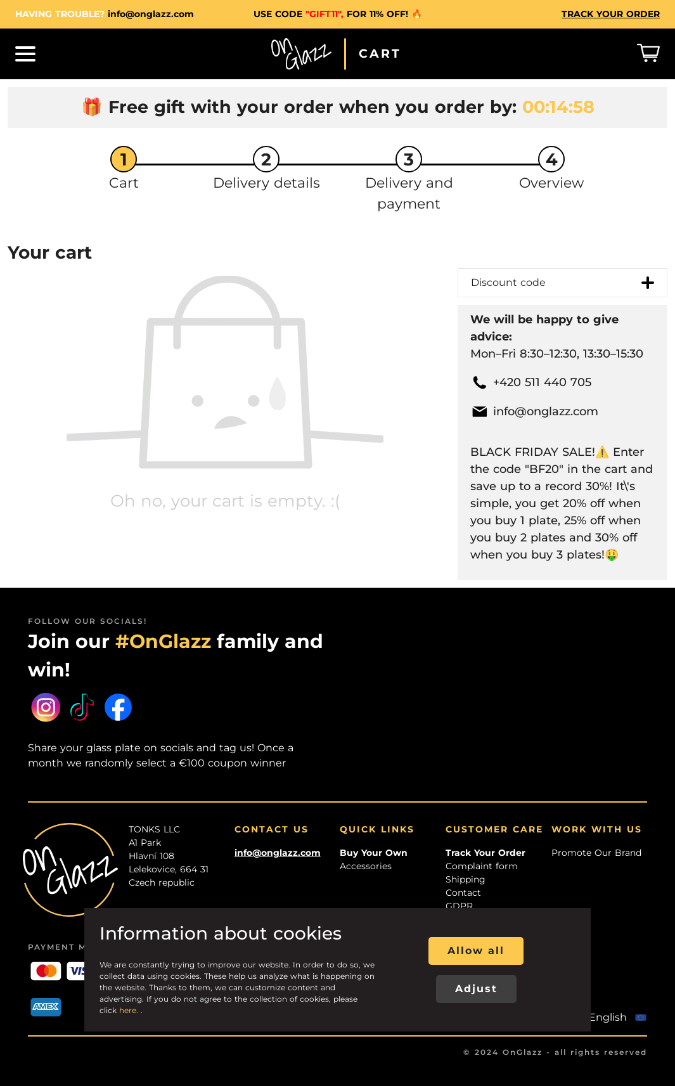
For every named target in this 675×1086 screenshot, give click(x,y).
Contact (463, 892)
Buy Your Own (374, 852)
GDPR (459, 906)
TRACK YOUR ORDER (611, 14)
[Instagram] (46, 707)
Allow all (476, 951)
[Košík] (648, 54)
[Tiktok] (82, 707)
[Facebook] (118, 707)
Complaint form (482, 866)
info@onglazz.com (151, 14)
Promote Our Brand (596, 852)
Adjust (476, 989)
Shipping (465, 879)
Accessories (366, 866)
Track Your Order (485, 852)
